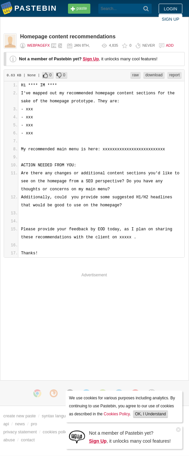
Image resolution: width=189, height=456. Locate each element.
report (174, 75)
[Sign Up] (77, 436)
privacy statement (20, 431)
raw (135, 75)
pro (34, 423)
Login (170, 8)
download (153, 75)
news (20, 423)
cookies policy (56, 431)
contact (28, 439)
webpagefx (38, 45)
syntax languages (58, 415)
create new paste (19, 415)
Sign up (170, 19)
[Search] (146, 9)
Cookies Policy (117, 414)
